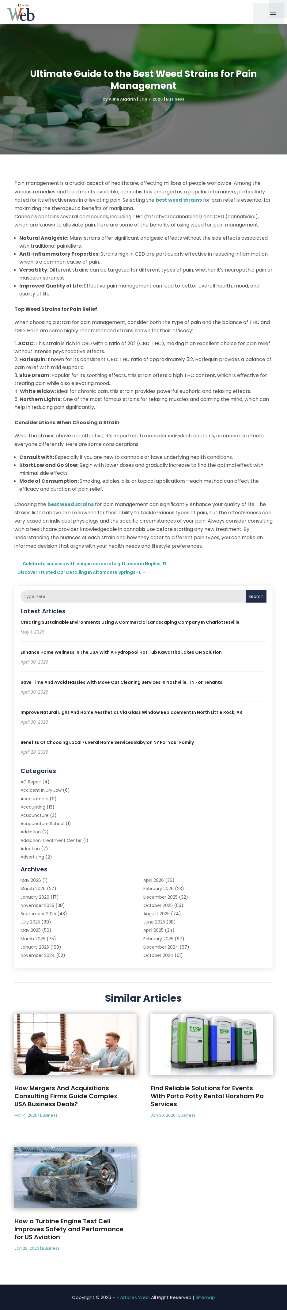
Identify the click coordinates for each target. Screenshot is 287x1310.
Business (175, 99)
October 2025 (158, 905)
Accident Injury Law (41, 790)
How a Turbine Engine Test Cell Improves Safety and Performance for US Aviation (68, 1229)
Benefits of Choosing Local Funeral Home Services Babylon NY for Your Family (107, 742)
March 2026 (33, 888)
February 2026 (158, 888)
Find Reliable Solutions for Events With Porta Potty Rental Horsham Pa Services (207, 1096)
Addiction (31, 832)
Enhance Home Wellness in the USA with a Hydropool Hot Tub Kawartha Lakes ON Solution (121, 652)
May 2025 (31, 930)
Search (255, 596)
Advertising (32, 857)
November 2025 (37, 905)
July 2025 (30, 922)
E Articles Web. (133, 1297)
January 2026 (35, 897)
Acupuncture (35, 815)
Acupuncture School (42, 824)
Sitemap (205, 1297)
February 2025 (158, 939)
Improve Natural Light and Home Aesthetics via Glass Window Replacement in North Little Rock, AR (131, 712)
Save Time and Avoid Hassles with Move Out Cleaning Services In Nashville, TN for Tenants (121, 682)
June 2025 (154, 922)
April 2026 (153, 880)
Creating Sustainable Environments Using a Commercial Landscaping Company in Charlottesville (130, 622)
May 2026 (31, 880)
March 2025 (33, 939)
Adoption (30, 849)
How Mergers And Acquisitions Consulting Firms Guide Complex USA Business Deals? (65, 1096)
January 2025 (35, 947)
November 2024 (38, 955)
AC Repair (31, 782)
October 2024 (158, 955)
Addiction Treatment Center (51, 840)
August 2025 (156, 914)
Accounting (33, 807)
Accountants (34, 799)
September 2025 (38, 914)
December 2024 (160, 947)
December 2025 (160, 897)
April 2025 (153, 930)
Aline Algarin (122, 99)
